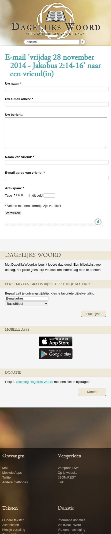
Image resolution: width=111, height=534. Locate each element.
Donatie (66, 508)
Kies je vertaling (13, 529)
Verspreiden (69, 456)
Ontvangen (13, 456)
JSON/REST (67, 477)
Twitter (7, 477)
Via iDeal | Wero (69, 525)
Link (61, 482)
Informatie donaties (72, 520)
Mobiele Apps (12, 472)
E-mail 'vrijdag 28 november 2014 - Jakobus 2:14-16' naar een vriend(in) (53, 66)
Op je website (68, 472)
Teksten (10, 508)
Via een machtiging (71, 529)
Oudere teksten (13, 520)
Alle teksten (10, 525)
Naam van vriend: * (19, 163)
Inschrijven (94, 320)
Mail (5, 468)
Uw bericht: (14, 114)
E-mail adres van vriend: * (25, 179)
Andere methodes (15, 482)
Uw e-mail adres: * (19, 99)
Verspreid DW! (68, 468)
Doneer (92, 398)
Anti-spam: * (14, 194)
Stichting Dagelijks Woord (34, 388)
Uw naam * (13, 83)
